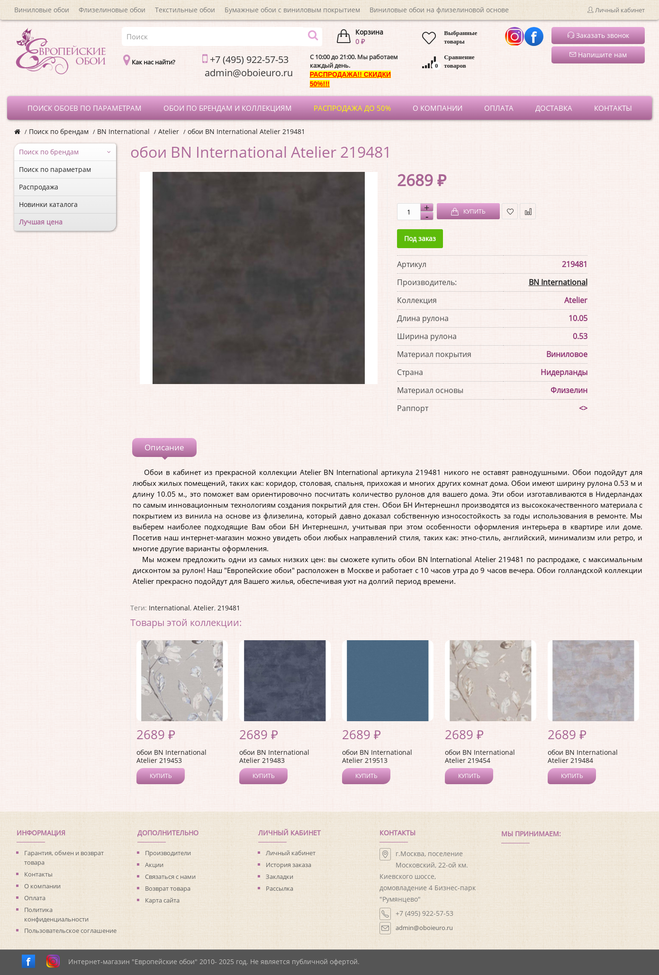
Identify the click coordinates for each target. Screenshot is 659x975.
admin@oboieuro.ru (424, 927)
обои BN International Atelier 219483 (274, 756)
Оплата (34, 898)
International (169, 607)
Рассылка (279, 888)
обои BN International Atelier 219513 (377, 756)
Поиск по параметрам (55, 169)
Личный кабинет (291, 853)
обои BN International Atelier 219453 (171, 756)
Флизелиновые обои (112, 9)
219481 (228, 607)
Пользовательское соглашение (70, 930)
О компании (42, 886)
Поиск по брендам (59, 131)
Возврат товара (167, 888)
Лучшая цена (41, 221)
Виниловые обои (41, 9)
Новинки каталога (48, 204)
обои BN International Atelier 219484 (583, 756)
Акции (154, 864)
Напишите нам (598, 54)
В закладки (510, 211)
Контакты (38, 874)
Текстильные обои (185, 9)
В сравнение (528, 211)
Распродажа (38, 186)
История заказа (288, 864)
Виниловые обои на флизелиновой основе (439, 9)
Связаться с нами (170, 876)
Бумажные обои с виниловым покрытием (292, 9)
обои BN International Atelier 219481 (246, 131)
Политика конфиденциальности (56, 914)
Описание (164, 447)
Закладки (279, 876)
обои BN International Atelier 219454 (480, 756)
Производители (168, 853)
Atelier (168, 131)
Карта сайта (162, 900)
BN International (123, 131)
